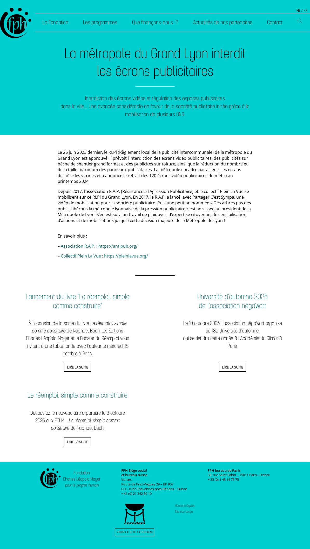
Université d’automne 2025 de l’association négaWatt (232, 301)
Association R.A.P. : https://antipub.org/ (99, 246)
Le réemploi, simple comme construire (77, 395)
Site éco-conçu (184, 511)
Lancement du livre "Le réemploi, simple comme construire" (78, 301)
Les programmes (100, 22)
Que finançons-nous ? (155, 22)
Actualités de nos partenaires (222, 22)
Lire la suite (77, 367)
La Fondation (55, 22)
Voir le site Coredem (135, 532)
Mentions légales (185, 506)
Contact (274, 22)
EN (305, 10)
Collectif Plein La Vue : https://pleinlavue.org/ (104, 256)
